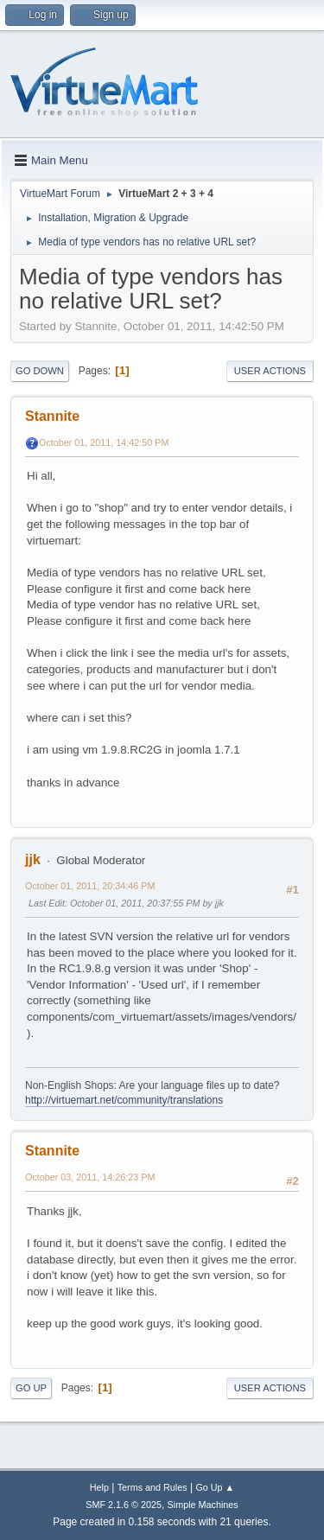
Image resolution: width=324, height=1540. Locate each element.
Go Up (31, 1388)
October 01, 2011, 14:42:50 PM (103, 442)
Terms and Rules (152, 1487)
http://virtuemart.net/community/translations (124, 1100)
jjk (33, 859)
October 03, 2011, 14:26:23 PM (90, 1177)
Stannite (52, 416)
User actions (270, 371)
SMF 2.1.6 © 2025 (124, 1504)
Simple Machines (203, 1504)
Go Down (40, 371)
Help (99, 1487)
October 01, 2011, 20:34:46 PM (90, 886)
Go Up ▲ (214, 1487)
